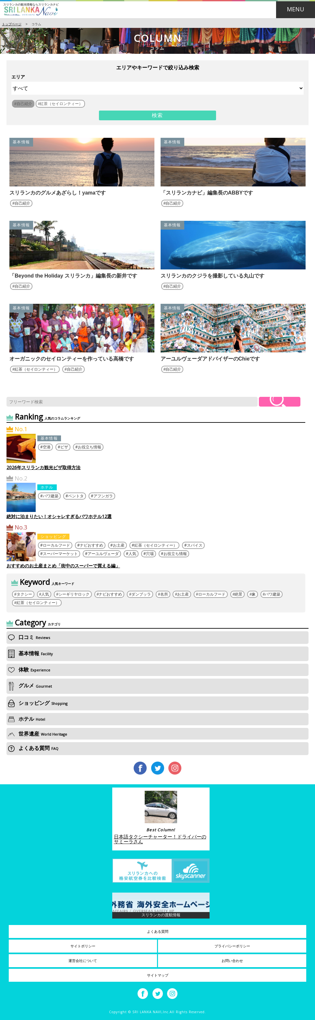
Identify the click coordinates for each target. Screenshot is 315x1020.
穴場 (150, 553)
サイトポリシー (82, 946)
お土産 (119, 545)
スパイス (194, 545)
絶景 (238, 594)
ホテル (47, 487)
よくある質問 (33, 748)
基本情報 (21, 142)
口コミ (29, 637)
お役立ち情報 (89, 447)
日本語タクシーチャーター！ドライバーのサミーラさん (160, 839)
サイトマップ (157, 975)
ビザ (64, 447)
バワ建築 (50, 496)
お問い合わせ (232, 961)
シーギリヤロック (74, 594)
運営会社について (82, 961)
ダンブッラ (141, 594)
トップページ (11, 24)
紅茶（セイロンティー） (36, 369)
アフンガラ (103, 496)
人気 (132, 553)
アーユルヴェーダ (103, 553)
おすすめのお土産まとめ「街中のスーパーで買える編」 (63, 566)
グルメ (30, 685)
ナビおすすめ (91, 545)
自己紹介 (22, 203)
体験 (29, 669)
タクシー (24, 594)
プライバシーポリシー (232, 946)
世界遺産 (37, 733)
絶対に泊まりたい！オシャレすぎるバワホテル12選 (59, 516)
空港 (47, 447)
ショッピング (53, 536)
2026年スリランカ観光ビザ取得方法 (43, 467)
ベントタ (76, 496)
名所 (164, 594)
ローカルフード (56, 545)
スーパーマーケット (60, 553)
